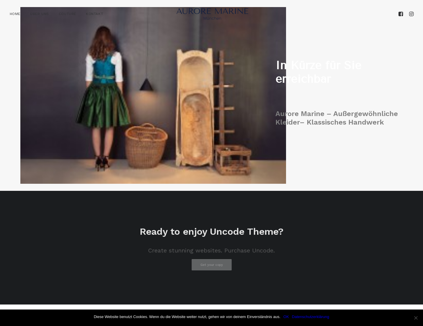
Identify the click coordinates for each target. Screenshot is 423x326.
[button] (402, 14)
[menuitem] (17, 14)
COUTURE (67, 14)
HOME (15, 14)
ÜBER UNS (39, 14)
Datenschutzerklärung (310, 317)
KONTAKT (94, 14)
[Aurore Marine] (212, 14)
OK (286, 317)
